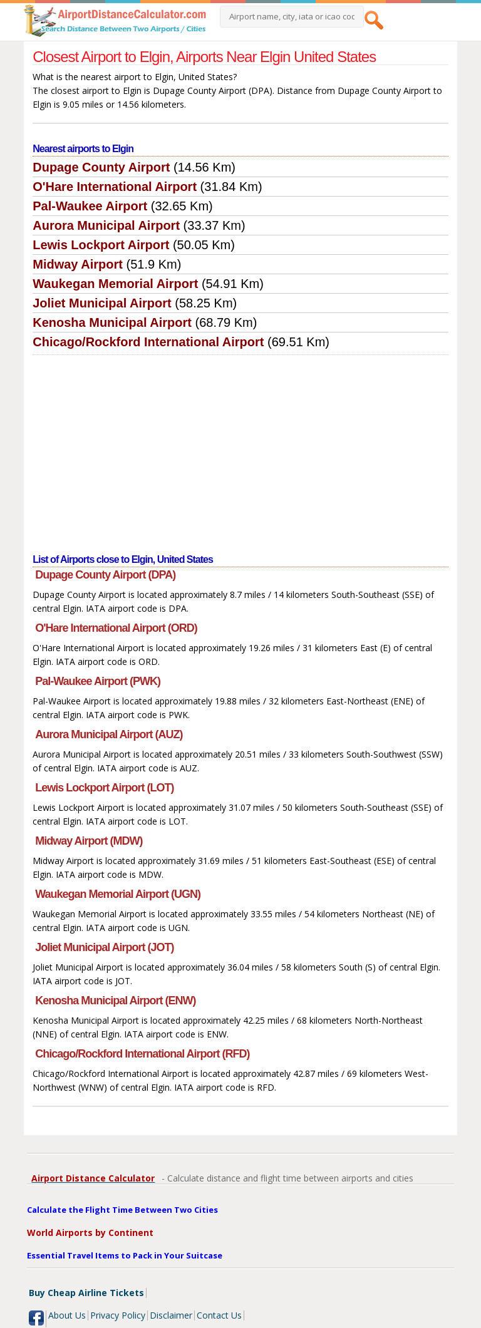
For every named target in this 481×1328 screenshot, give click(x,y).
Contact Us (219, 1315)
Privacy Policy (117, 1315)
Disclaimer (171, 1315)
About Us (67, 1315)
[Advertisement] (240, 449)
